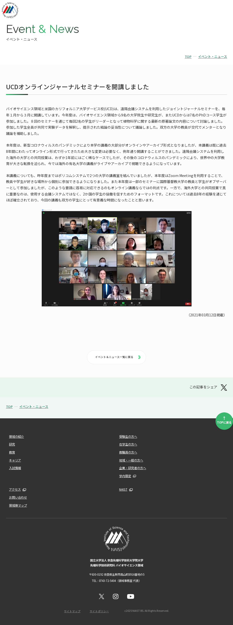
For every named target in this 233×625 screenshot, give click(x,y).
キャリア (15, 460)
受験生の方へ (128, 436)
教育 (12, 452)
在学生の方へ (128, 444)
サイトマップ (72, 611)
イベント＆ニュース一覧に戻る (118, 357)
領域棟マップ (18, 505)
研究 (12, 444)
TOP (188, 56)
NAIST (123, 489)
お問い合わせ (18, 497)
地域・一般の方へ (131, 460)
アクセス (15, 489)
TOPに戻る (224, 419)
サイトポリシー (99, 611)
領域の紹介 (16, 436)
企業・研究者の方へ (132, 468)
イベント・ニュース (212, 56)
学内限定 (125, 476)
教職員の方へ (128, 452)
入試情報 (15, 468)
